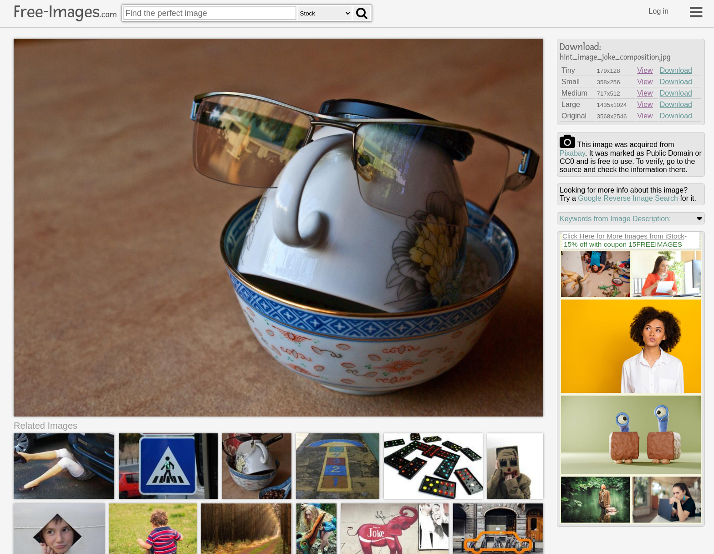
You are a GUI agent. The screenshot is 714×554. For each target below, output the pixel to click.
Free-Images (65, 11)
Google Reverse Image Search (628, 198)
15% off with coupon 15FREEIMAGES (623, 244)
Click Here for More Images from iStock (623, 236)
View (645, 70)
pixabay (572, 153)
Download (676, 70)
